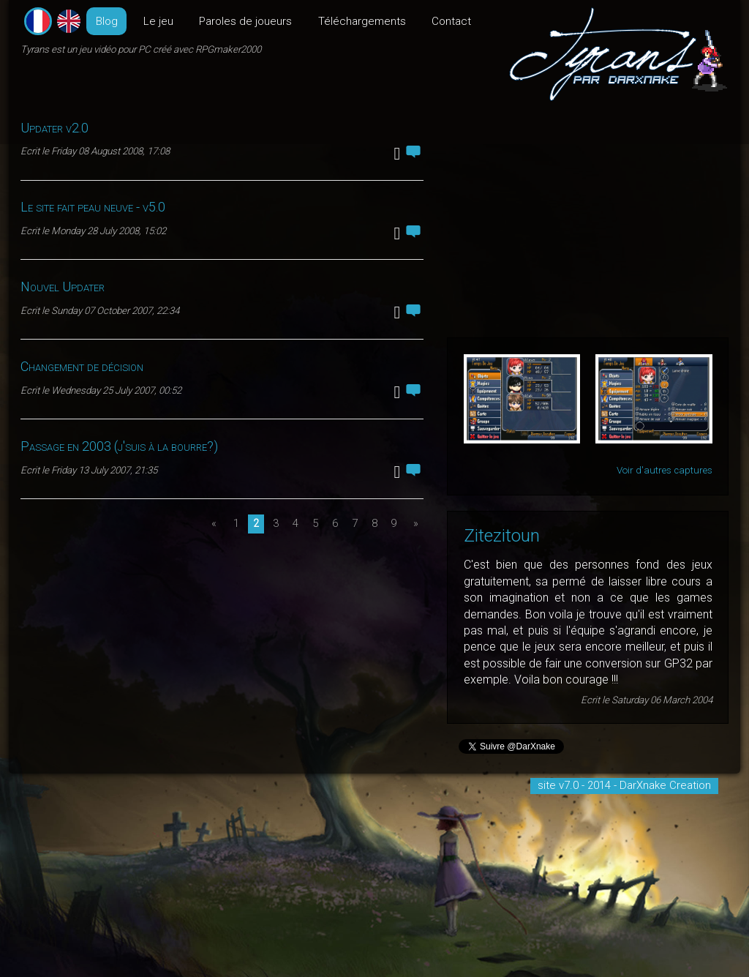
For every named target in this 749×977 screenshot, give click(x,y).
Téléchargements (362, 21)
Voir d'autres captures (664, 470)
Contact (451, 21)
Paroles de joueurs (245, 21)
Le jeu (158, 21)
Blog (107, 21)
